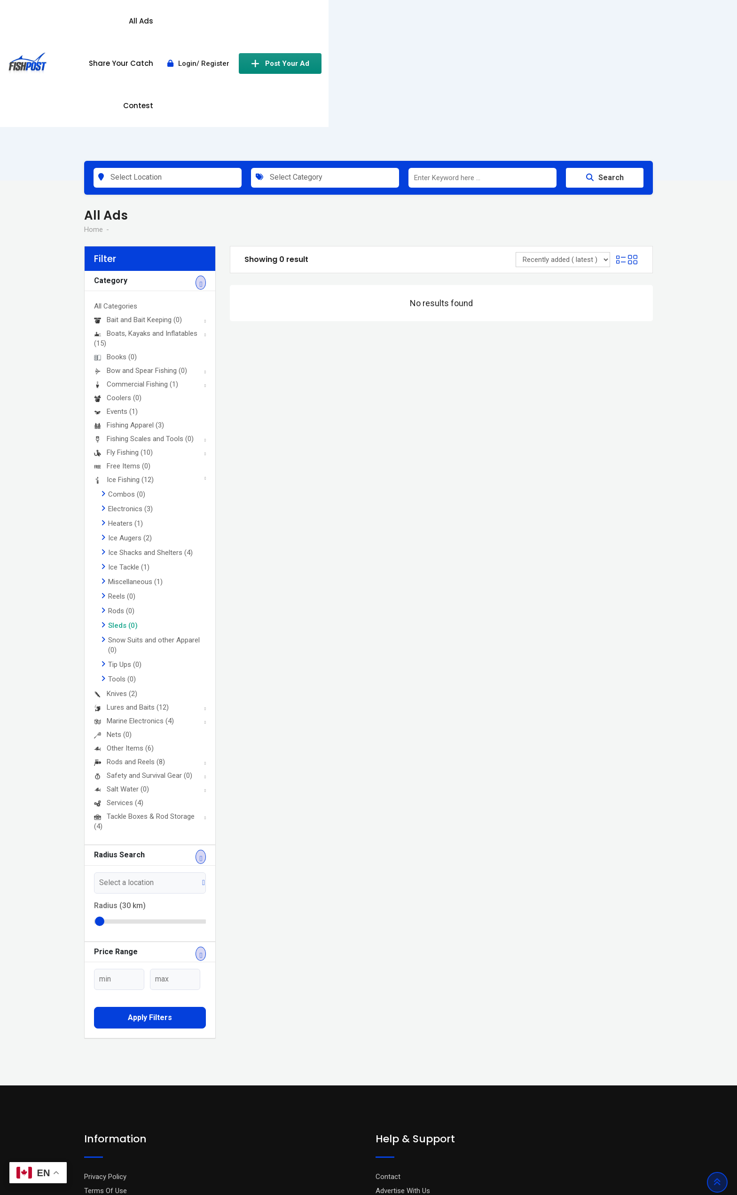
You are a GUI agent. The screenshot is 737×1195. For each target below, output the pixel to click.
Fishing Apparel (129, 314)
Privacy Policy (105, 1065)
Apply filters (150, 906)
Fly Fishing (123, 342)
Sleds (123, 515)
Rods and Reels (129, 651)
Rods (121, 500)
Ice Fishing (124, 369)
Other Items (124, 637)
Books (115, 246)
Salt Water (121, 678)
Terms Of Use (105, 1080)
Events (116, 301)
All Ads (346, 25)
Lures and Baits (131, 597)
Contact (388, 1065)
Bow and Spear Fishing (140, 260)
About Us (98, 1108)
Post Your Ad (611, 25)
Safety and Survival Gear (143, 665)
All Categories (115, 195)
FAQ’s (384, 1094)
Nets (113, 624)
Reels (121, 486)
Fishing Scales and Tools (144, 328)
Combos (126, 384)
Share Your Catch (406, 25)
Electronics (130, 398)
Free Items (122, 355)
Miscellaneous (135, 471)
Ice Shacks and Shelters (150, 442)
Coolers (117, 287)
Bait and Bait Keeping (138, 209)
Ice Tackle (128, 456)
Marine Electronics (134, 610)
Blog (91, 1094)
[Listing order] (563, 149)
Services (118, 692)
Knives (115, 583)
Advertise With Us (403, 1080)
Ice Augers (130, 427)
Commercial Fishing (136, 273)
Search (605, 67)
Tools (122, 568)
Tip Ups (124, 554)
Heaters (125, 413)
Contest (470, 25)
